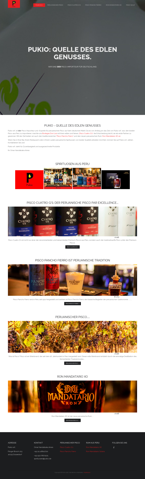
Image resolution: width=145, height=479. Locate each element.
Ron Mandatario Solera (95, 451)
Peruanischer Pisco (72, 363)
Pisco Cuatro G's (72, 247)
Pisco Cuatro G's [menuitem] (74, 5)
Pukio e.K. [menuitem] (39, 5)
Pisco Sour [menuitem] (130, 5)
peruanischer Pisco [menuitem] (55, 5)
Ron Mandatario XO (72, 420)
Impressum (87, 472)
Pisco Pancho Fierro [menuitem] (93, 5)
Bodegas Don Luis (49, 133)
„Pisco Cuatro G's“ (86, 133)
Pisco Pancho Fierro (72, 303)
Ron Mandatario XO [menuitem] (114, 5)
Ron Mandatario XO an (111, 136)
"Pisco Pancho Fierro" (64, 136)
